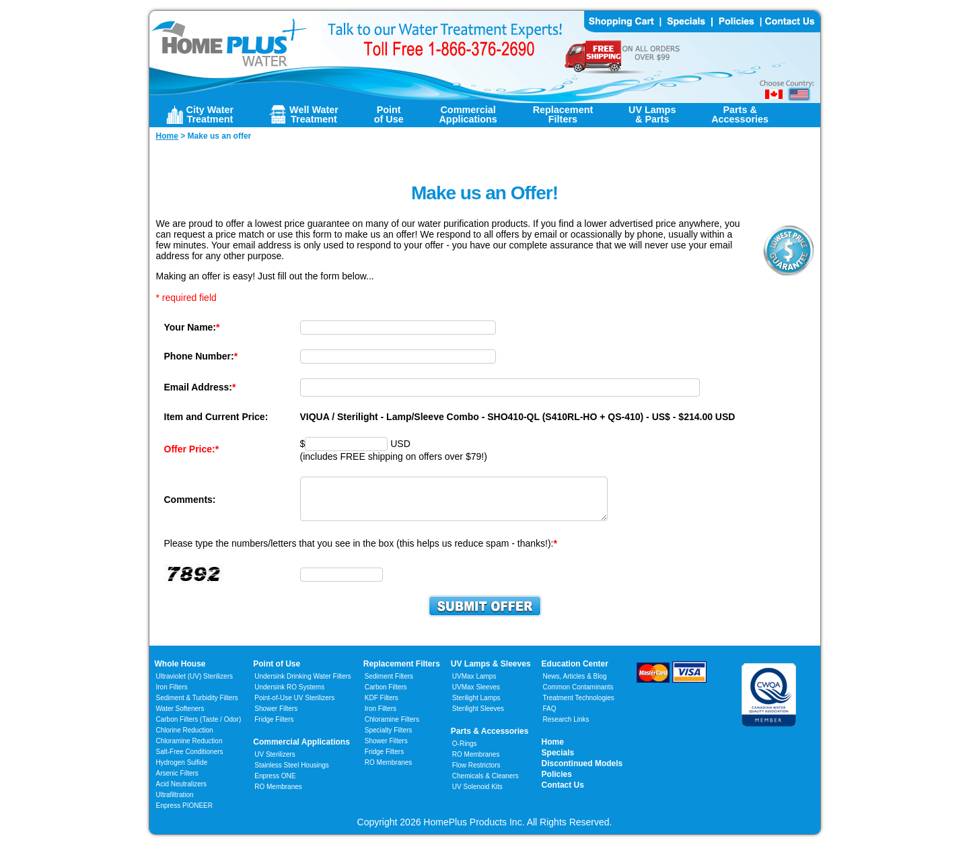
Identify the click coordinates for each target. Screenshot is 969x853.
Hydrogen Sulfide (182, 770)
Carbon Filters (199, 727)
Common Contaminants (578, 695)
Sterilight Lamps (476, 706)
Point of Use (276, 672)
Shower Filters (275, 716)
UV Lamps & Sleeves (491, 672)
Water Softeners (180, 716)
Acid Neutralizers (181, 792)
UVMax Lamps (474, 684)
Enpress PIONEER (184, 813)
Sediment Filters (389, 684)
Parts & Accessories (490, 739)
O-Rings (464, 751)
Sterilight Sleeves (478, 716)
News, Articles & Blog (575, 684)
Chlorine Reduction (184, 738)
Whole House (180, 672)
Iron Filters (172, 695)
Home (553, 750)
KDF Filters (381, 706)
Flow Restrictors (476, 773)
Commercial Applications (301, 750)
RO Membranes (278, 794)
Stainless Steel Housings (291, 773)
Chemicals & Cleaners (485, 784)
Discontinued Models (582, 771)
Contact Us (563, 793)
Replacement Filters (401, 672)
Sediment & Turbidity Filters (197, 706)
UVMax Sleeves (476, 695)
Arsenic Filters (177, 781)
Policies (557, 782)
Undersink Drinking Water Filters (302, 684)
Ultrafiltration (175, 803)
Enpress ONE (274, 784)
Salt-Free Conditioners (189, 759)
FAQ (550, 716)
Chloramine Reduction (189, 749)
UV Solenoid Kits (477, 794)
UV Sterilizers (274, 762)
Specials (558, 760)
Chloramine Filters (392, 727)
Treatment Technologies (578, 706)
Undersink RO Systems (289, 695)
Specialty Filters (388, 738)
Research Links (566, 727)
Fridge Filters (273, 727)
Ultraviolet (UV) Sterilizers (194, 684)
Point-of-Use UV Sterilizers (294, 706)
